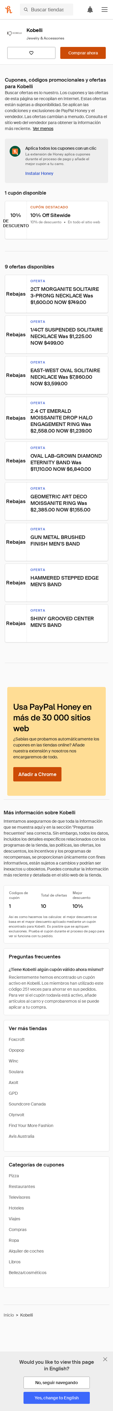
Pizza (14, 1175)
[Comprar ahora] (83, 53)
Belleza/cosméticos (27, 1272)
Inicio (9, 1315)
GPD (13, 1093)
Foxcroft (17, 1039)
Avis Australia (21, 1136)
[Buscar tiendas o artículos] (46, 10)
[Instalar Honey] (39, 173)
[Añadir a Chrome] (37, 774)
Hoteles (16, 1208)
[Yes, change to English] (57, 1398)
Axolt (13, 1082)
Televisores (19, 1197)
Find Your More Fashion (31, 1125)
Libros (14, 1262)
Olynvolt (16, 1114)
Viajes (14, 1218)
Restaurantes (22, 1186)
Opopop (16, 1050)
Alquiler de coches (26, 1251)
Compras (18, 1229)
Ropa (14, 1240)
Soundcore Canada (27, 1104)
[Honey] (9, 9)
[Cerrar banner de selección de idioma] (105, 1359)
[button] (104, 9)
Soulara (16, 1071)
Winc (13, 1061)
